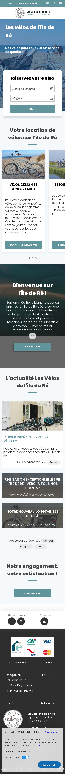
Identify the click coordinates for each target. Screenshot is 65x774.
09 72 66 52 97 (37, 721)
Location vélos (17, 662)
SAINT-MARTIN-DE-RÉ (20, 691)
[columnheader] (32, 98)
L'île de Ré (47, 675)
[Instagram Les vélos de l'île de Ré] (21, 621)
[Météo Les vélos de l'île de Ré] (44, 621)
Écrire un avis (32, 593)
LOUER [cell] (32, 108)
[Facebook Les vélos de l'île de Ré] (12, 621)
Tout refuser (51, 732)
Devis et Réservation (23, 244)
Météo (11, 703)
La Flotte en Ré (16, 680)
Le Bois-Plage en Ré (20, 685)
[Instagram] (60, 3)
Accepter (49, 764)
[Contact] (48, 3)
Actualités (47, 703)
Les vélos (47, 662)
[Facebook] (54, 3)
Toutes (40, 546)
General (48, 540)
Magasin (25, 546)
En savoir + (32, 346)
